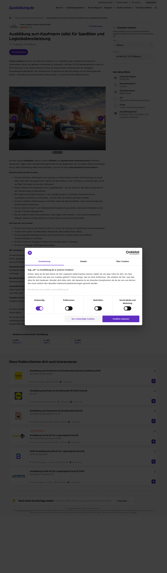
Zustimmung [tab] (44, 261)
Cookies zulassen (121, 319)
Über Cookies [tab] (122, 261)
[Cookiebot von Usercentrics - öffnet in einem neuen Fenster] (128, 253)
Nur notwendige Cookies (83, 319)
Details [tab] (83, 261)
